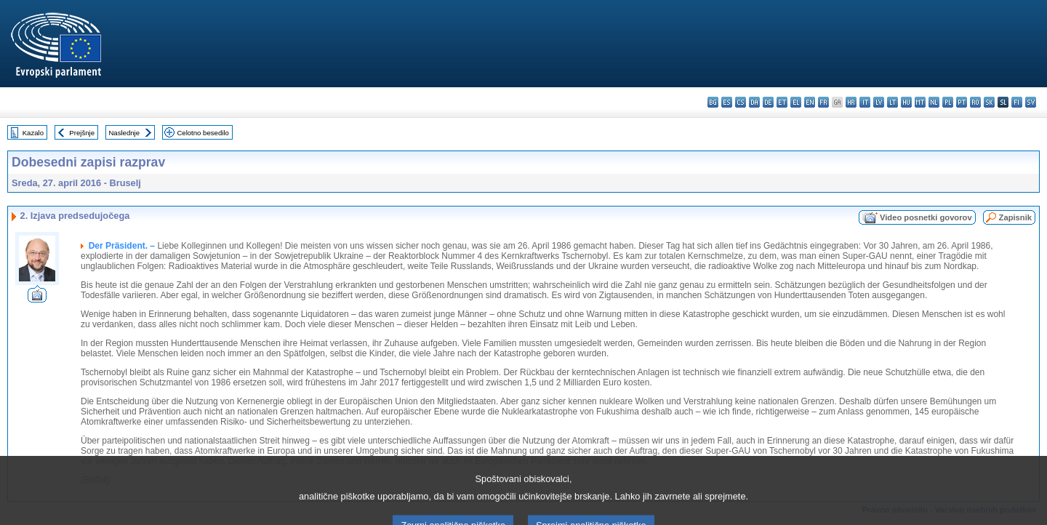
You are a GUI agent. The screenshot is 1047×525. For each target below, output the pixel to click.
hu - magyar (906, 102)
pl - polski (947, 102)
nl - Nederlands (933, 102)
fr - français (823, 102)
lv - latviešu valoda (878, 102)
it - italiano (864, 102)
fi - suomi (1016, 102)
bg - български (712, 102)
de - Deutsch (768, 102)
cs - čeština (740, 102)
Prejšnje (82, 133)
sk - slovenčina (989, 102)
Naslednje (124, 133)
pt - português (961, 102)
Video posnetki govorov (926, 217)
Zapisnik (1015, 217)
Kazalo (33, 133)
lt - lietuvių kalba (892, 102)
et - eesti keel (782, 102)
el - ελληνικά (795, 102)
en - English (809, 102)
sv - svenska (1030, 102)
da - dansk (754, 102)
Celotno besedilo (202, 133)
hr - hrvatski (851, 102)
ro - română (975, 102)
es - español (726, 102)
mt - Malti (920, 102)
